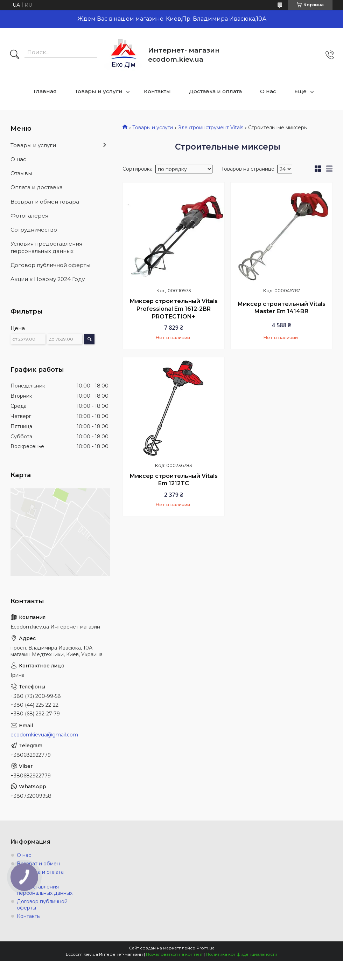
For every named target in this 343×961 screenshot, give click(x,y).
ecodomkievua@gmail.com (44, 735)
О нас (268, 91)
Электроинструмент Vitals (210, 127)
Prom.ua (205, 947)
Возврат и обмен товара (44, 201)
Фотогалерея (29, 215)
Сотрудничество (33, 229)
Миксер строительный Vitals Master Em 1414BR (281, 308)
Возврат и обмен (38, 863)
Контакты (157, 91)
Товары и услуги (98, 91)
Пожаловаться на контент (174, 954)
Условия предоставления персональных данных (46, 247)
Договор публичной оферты (50, 265)
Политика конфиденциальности (241, 954)
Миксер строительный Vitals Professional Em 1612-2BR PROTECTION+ (174, 309)
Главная (45, 91)
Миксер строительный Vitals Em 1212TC (174, 480)
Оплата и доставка (36, 187)
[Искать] (14, 55)
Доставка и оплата (215, 91)
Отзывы (21, 173)
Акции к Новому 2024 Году (47, 279)
